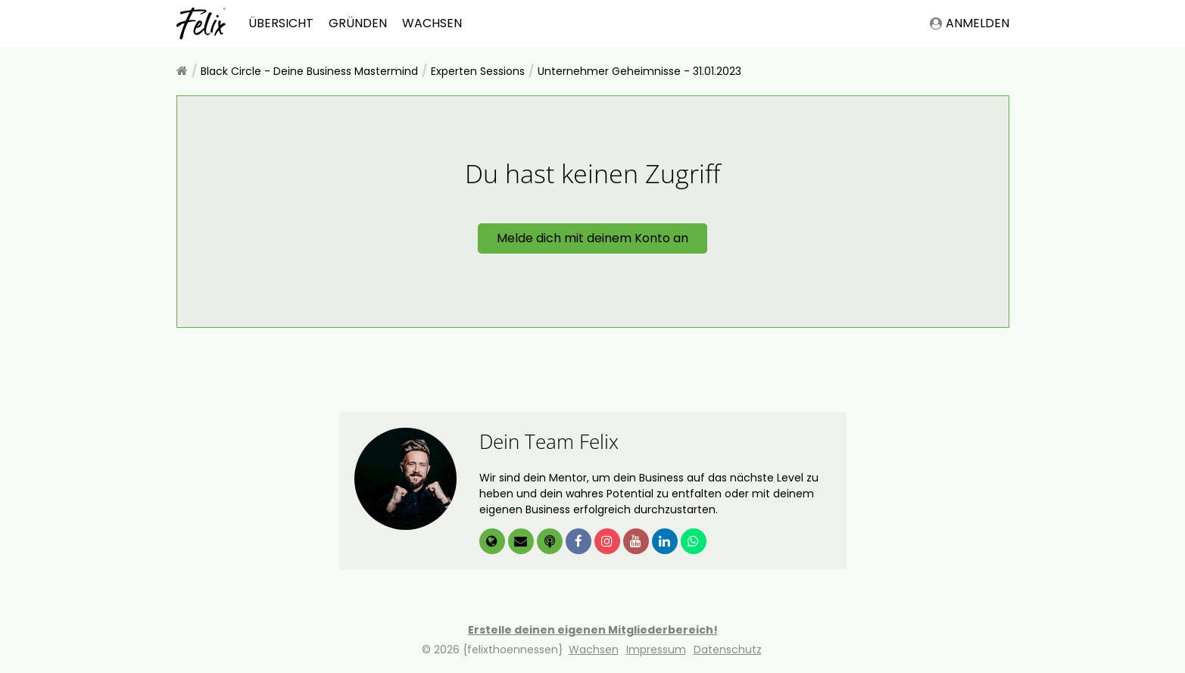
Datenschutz (728, 649)
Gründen (358, 23)
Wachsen (432, 23)
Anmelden (969, 23)
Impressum (656, 649)
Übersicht (280, 23)
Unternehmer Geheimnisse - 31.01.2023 (639, 71)
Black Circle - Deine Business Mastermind (309, 71)
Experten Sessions (478, 71)
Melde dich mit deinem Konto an (592, 238)
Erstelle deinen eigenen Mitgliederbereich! (593, 629)
